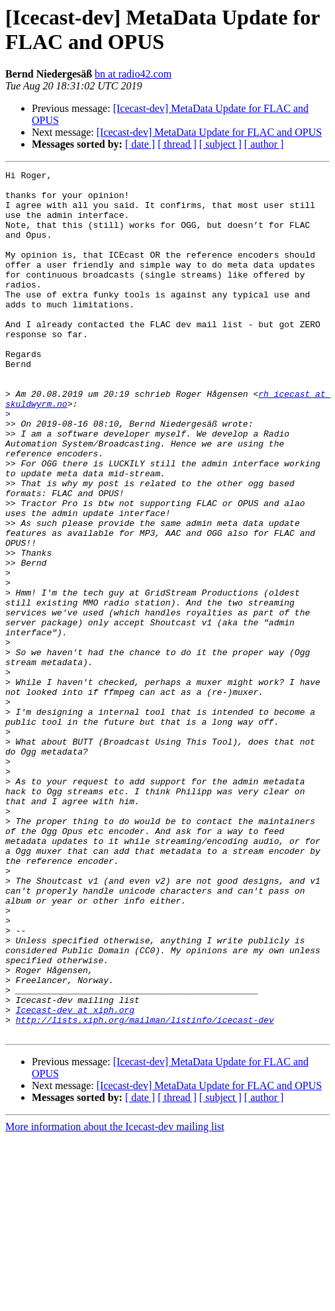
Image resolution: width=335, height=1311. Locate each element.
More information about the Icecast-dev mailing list (114, 1299)
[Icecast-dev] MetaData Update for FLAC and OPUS (209, 132)
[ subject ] (220, 144)
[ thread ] (177, 144)
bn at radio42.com (133, 73)
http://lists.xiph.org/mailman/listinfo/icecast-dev (145, 1190)
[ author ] (264, 144)
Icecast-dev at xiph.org (75, 1178)
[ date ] (140, 144)
